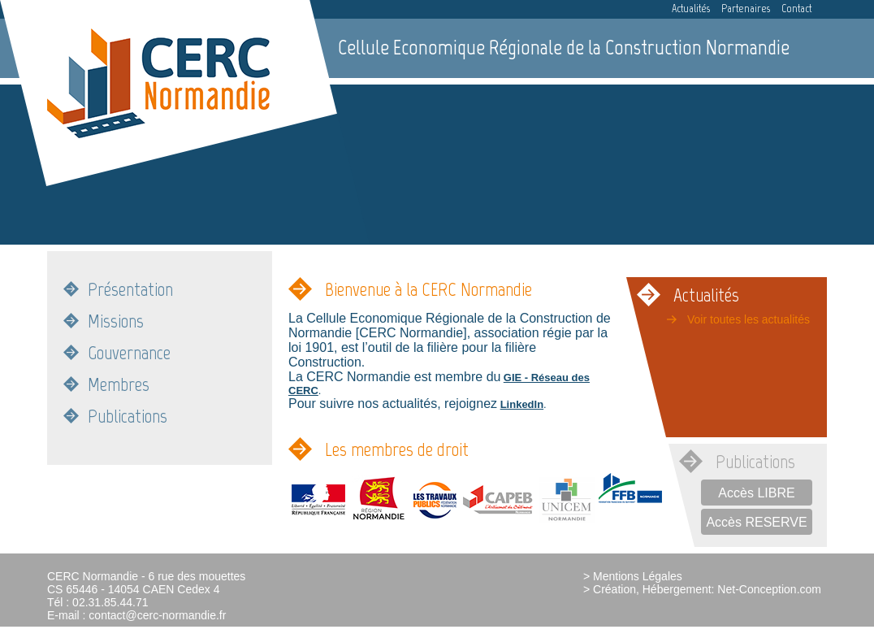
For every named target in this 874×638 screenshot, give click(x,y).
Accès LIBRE (756, 493)
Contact (796, 8)
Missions (116, 320)
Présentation (130, 289)
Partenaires (745, 8)
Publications (127, 416)
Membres (118, 384)
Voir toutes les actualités (748, 319)
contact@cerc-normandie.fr (157, 615)
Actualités (691, 8)
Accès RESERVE (756, 522)
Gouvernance (129, 352)
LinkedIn (521, 404)
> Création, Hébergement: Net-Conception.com (702, 589)
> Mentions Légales (632, 576)
